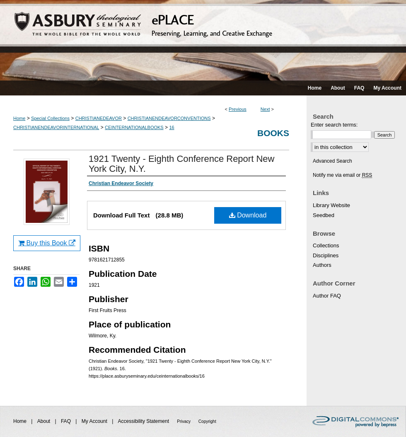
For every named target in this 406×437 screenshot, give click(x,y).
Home (19, 118)
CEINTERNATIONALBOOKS (134, 127)
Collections (326, 245)
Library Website (331, 205)
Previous (238, 109)
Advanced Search (332, 161)
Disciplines (325, 255)
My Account (95, 421)
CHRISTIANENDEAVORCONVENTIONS (169, 118)
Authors (322, 265)
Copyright (207, 421)
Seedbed (323, 215)
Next (265, 109)
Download (248, 215)
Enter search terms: (334, 125)
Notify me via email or (342, 175)
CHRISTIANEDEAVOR (98, 118)
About (44, 421)
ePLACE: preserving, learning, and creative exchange (203, 40)
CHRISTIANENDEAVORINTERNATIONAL (56, 127)
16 (171, 127)
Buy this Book (46, 243)
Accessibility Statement (144, 421)
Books (273, 133)
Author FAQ (327, 296)
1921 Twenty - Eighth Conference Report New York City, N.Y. (181, 164)
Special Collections (50, 118)
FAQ (66, 421)
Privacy (184, 421)
